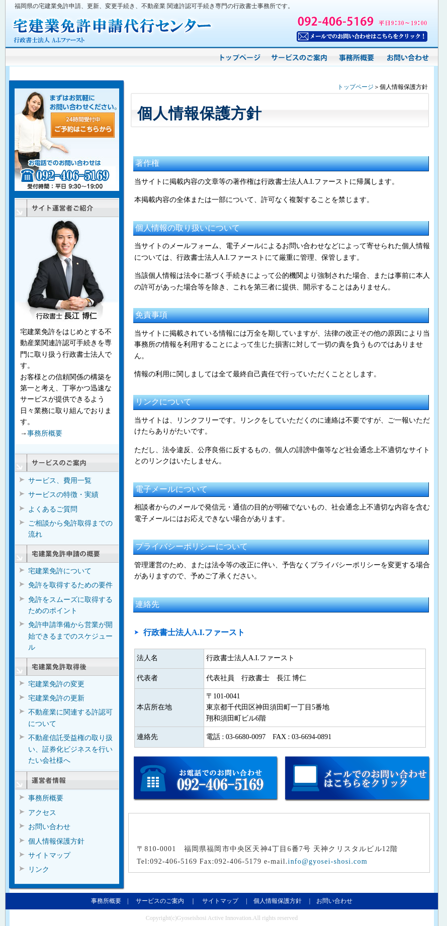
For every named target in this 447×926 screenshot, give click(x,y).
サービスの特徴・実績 (63, 494)
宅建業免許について (60, 571)
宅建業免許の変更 (56, 684)
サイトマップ (49, 855)
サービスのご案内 (160, 900)
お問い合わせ (49, 827)
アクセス (42, 812)
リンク (38, 869)
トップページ (355, 86)
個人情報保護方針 (56, 841)
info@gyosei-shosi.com (328, 861)
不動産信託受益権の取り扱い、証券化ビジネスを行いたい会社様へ (70, 749)
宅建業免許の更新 (56, 698)
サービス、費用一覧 (60, 480)
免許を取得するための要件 (70, 585)
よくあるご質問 (52, 509)
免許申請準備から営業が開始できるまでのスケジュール (70, 636)
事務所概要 (44, 433)
